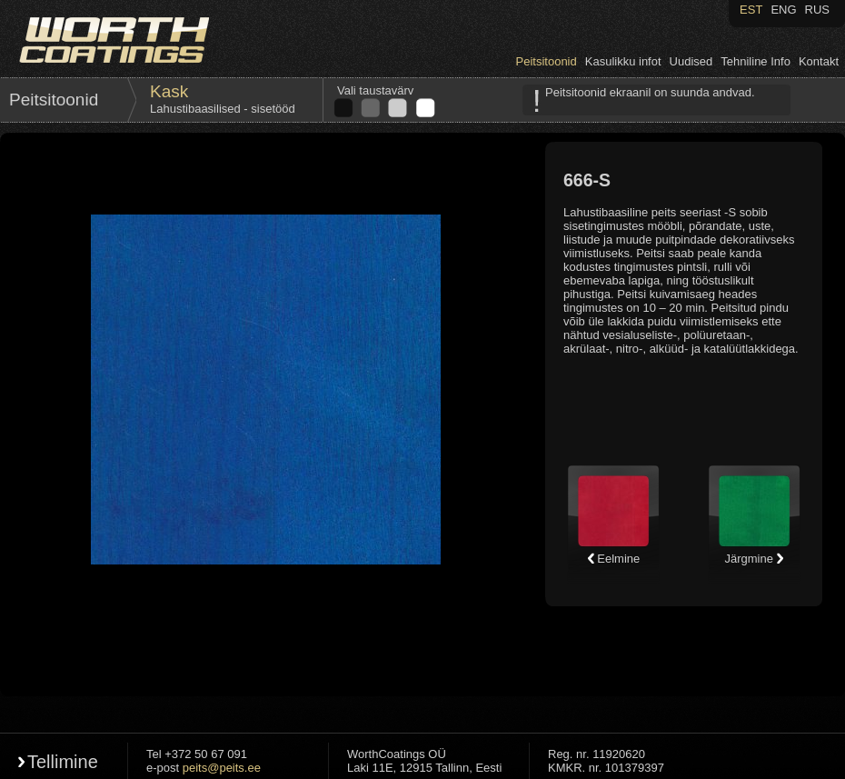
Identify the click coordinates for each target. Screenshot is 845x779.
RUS (817, 9)
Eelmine (614, 558)
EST (751, 9)
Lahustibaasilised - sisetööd (222, 108)
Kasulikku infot (623, 61)
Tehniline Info (755, 61)
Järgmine (753, 558)
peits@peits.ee (222, 767)
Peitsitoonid (546, 61)
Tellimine (62, 762)
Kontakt (819, 61)
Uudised (691, 61)
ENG (783, 9)
